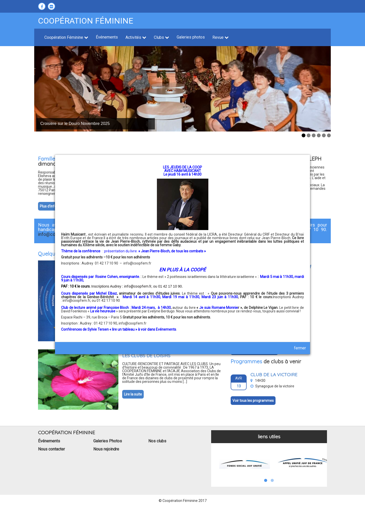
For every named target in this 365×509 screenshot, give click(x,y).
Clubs (161, 37)
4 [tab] (319, 135)
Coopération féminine (85, 21)
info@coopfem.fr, (77, 300)
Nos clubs (157, 441)
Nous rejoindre (106, 449)
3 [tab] (314, 135)
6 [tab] (329, 135)
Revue (220, 37)
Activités (135, 37)
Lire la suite (133, 394)
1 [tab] (303, 135)
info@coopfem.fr (137, 263)
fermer (300, 348)
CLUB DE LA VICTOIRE (273, 374)
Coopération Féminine (66, 37)
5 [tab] (324, 135)
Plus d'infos (49, 206)
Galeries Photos (107, 441)
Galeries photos (191, 37)
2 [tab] (309, 135)
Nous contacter (51, 449)
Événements (107, 37)
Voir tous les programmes (253, 401)
